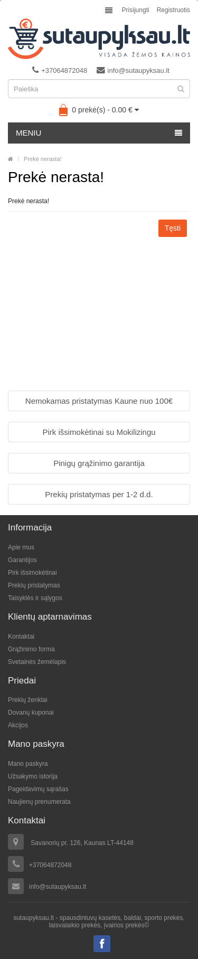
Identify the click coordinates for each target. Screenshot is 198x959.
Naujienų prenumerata (39, 801)
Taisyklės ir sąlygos (35, 598)
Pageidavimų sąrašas (38, 789)
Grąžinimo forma (31, 649)
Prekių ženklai (28, 700)
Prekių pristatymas (34, 585)
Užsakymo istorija (33, 776)
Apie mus (21, 547)
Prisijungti (135, 10)
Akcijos (18, 725)
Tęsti (173, 228)
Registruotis (173, 10)
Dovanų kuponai (31, 712)
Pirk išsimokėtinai (32, 572)
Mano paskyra (28, 763)
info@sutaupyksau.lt (133, 70)
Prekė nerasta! (43, 159)
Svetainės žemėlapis (37, 662)
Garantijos (22, 560)
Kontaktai (21, 636)
